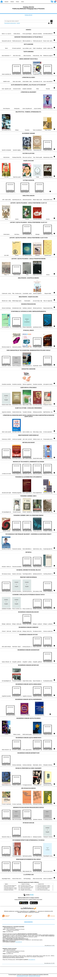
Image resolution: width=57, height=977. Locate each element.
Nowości (6, 1)
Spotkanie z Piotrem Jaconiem (10, 948)
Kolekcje (18, 23)
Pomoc (17, 1)
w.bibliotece (33, 911)
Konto (22, 1)
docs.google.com (18, 941)
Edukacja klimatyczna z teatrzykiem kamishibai (13, 926)
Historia (12, 1)
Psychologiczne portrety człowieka (9, 886)
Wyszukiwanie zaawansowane (10, 23)
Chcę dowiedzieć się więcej (22, 975)
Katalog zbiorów (28, 15)
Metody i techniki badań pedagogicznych (10, 885)
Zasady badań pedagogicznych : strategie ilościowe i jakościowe (30, 886)
